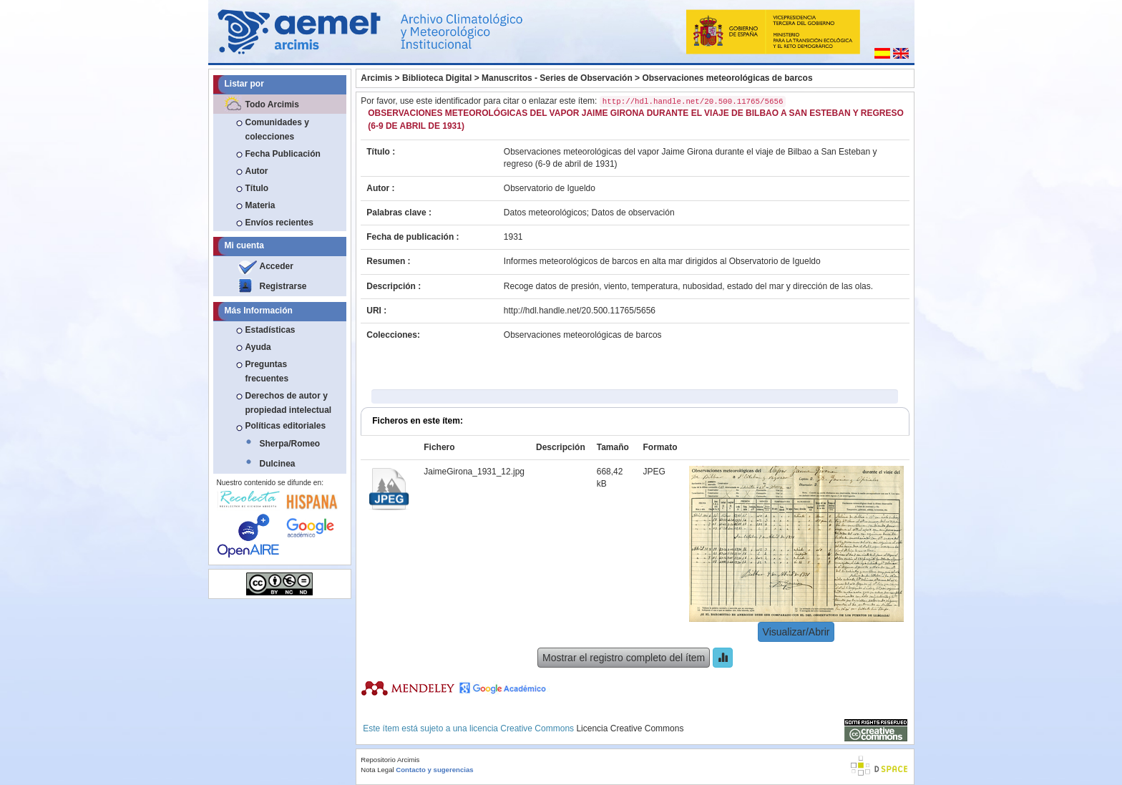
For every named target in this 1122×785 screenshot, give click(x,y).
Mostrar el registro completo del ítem (623, 657)
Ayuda (258, 347)
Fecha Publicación (283, 154)
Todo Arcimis (272, 104)
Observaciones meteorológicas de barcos (727, 78)
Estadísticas (270, 330)
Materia (260, 205)
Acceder (276, 266)
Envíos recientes (279, 223)
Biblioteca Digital (437, 78)
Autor (256, 171)
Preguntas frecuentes (267, 371)
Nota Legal (377, 770)
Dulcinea (278, 464)
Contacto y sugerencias (434, 770)
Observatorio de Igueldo (549, 188)
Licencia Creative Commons (629, 728)
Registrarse (283, 286)
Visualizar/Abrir (796, 632)
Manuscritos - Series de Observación (557, 78)
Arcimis (376, 78)
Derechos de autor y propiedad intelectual (288, 403)
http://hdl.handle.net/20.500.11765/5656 (579, 311)
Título (257, 188)
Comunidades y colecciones (277, 129)
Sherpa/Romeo (290, 444)
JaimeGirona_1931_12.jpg (474, 472)
